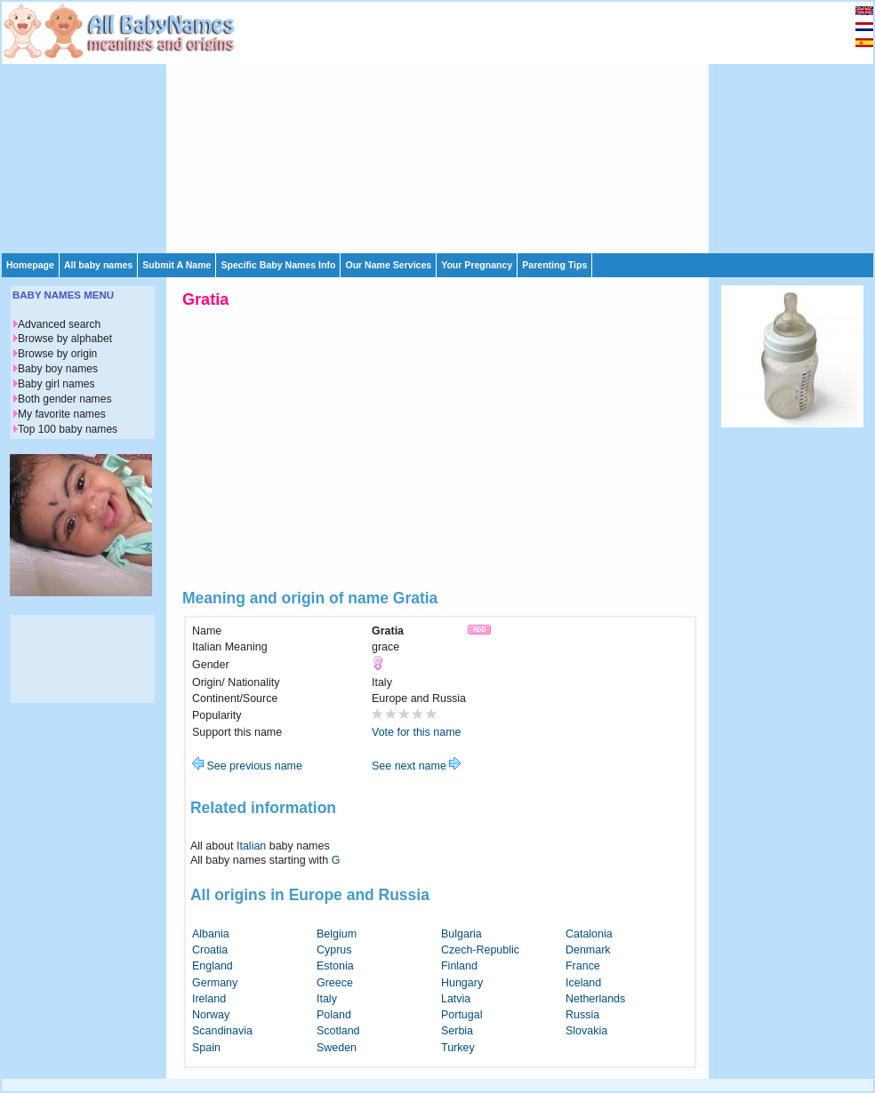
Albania (210, 934)
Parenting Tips (554, 264)
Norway (210, 1015)
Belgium (337, 934)
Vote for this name (417, 732)
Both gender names (64, 399)
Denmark (588, 950)
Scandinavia (222, 1031)
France (583, 966)
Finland (459, 966)
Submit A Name (176, 264)
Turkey (458, 1047)
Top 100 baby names (67, 429)
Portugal (461, 1015)
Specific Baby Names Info (278, 264)
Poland (334, 1015)
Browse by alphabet (65, 338)
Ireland (209, 999)
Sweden (337, 1047)
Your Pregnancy (476, 264)
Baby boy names (58, 369)
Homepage (30, 264)
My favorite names (62, 414)
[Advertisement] (420, 126)
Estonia (335, 966)
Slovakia (586, 1031)
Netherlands (595, 999)
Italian (251, 846)
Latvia (455, 999)
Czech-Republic (480, 950)
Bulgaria (461, 934)
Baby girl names (56, 384)
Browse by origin (57, 353)
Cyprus (334, 950)
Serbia (457, 1031)
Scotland (338, 1031)
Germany (214, 983)
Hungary (462, 983)
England (212, 966)
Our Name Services (388, 264)
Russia (582, 1015)
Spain (206, 1047)
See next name (416, 766)
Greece (335, 983)
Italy (327, 999)
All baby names (98, 264)
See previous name (247, 766)
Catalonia (589, 934)
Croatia (210, 950)
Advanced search (59, 324)
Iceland (583, 983)
